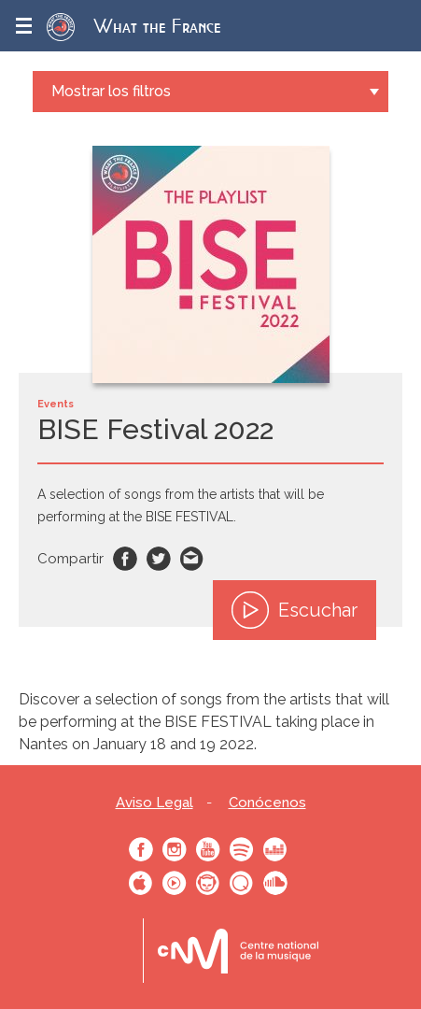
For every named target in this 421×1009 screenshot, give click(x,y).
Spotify (242, 849)
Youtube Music (174, 883)
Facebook (125, 559)
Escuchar (295, 610)
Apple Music (141, 883)
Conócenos (267, 803)
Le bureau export (238, 950)
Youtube (208, 849)
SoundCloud (275, 883)
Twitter (159, 559)
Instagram (174, 849)
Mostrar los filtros (111, 91)
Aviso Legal (154, 803)
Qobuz (242, 883)
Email (192, 559)
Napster (208, 883)
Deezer (275, 849)
